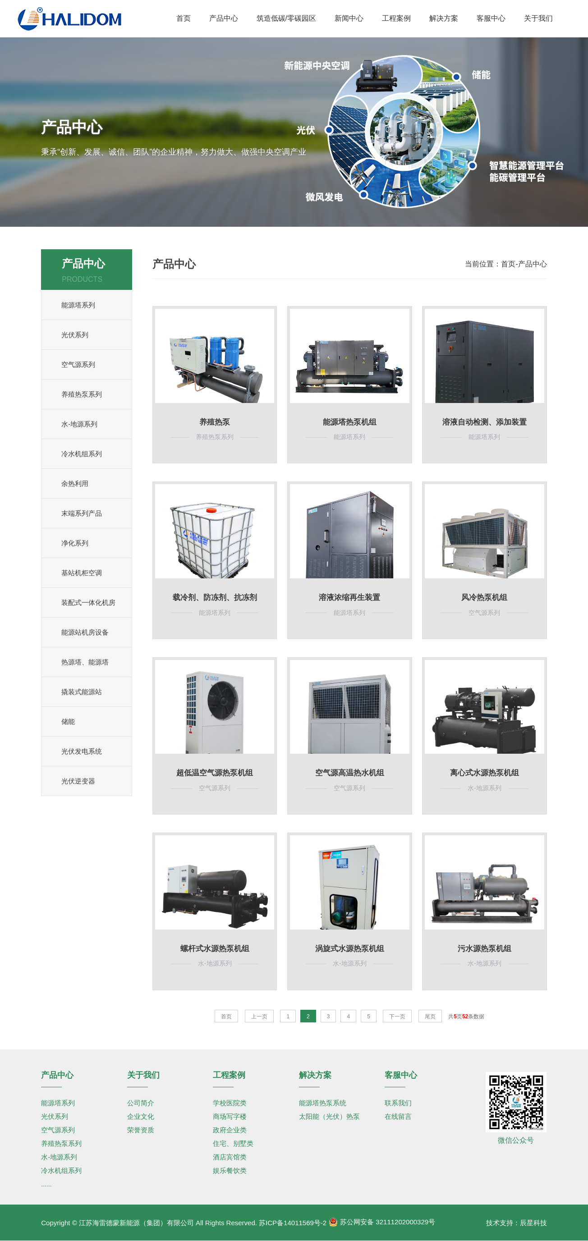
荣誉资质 (140, 1130)
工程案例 (229, 1075)
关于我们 (143, 1075)
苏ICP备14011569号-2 (292, 1223)
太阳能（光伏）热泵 (329, 1116)
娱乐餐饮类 (230, 1170)
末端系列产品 (81, 513)
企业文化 (140, 1116)
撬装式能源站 (81, 692)
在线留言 (398, 1116)
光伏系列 (74, 335)
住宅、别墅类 (233, 1143)
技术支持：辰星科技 (516, 1223)
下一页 (397, 1016)
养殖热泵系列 (81, 394)
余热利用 (74, 483)
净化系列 (74, 543)
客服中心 (401, 1075)
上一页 (259, 1016)
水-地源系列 (79, 424)
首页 (508, 264)
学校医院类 (230, 1103)
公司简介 (140, 1103)
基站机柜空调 (81, 573)
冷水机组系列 (81, 454)
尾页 (430, 1016)
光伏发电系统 (81, 751)
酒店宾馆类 (230, 1157)
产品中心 (532, 264)
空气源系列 (78, 364)
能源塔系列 (78, 305)
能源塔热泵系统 (322, 1103)
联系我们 (398, 1103)
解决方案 (315, 1075)
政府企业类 (230, 1130)
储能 (68, 721)
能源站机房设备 (85, 632)
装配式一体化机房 (88, 602)
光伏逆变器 (78, 781)
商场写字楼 (230, 1116)
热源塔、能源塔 (85, 662)
